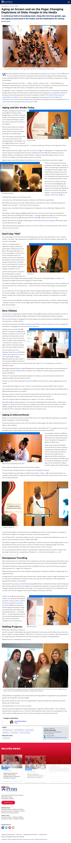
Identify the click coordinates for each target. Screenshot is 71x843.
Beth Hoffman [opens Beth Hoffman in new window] (6, 402)
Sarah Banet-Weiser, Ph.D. (21, 722)
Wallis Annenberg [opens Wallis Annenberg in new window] (34, 314)
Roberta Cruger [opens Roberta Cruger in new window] (20, 368)
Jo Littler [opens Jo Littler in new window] (18, 293)
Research (5, 6)
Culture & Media (6, 738)
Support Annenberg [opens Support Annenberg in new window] (7, 834)
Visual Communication (25, 732)
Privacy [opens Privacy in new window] (18, 834)
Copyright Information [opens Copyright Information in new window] (29, 834)
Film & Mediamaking (19, 730)
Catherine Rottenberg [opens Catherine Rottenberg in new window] (28, 584)
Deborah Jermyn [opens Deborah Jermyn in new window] (7, 596)
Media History (6, 732)
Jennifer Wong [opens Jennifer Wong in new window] (17, 329)
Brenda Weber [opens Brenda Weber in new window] (41, 153)
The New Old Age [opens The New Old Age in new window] (33, 218)
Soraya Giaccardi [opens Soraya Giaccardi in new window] (29, 381)
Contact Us (8, 802)
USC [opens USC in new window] (33, 102)
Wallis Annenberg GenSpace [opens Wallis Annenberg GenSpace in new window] (29, 324)
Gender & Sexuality (29, 730)
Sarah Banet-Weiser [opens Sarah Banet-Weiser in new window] (27, 99)
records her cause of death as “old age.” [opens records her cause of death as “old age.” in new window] (50, 74)
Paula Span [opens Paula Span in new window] (16, 218)
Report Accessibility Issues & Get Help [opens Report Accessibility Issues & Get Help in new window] (11, 836)
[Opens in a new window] (2, 827)
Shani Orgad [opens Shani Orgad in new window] (32, 566)
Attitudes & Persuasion (7, 730)
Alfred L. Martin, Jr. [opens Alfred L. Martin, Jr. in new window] (40, 473)
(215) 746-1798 (50, 736)
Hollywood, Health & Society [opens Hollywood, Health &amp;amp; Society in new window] (10, 352)
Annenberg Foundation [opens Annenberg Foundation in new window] (11, 316)
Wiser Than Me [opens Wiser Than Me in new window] (56, 195)
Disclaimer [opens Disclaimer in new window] (42, 834)
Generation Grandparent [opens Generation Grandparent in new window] (49, 220)
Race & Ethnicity (14, 732)
